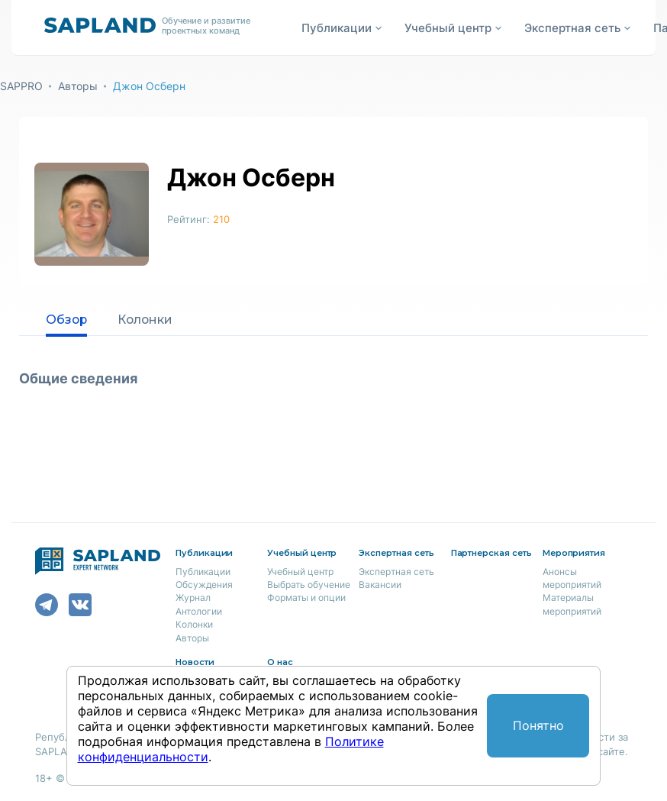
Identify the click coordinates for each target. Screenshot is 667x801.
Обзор (67, 319)
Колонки (147, 319)
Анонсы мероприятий (572, 578)
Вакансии (380, 584)
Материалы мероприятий (572, 604)
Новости (195, 662)
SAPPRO (21, 85)
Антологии (199, 611)
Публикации (203, 571)
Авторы (78, 85)
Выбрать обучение (308, 584)
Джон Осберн (149, 85)
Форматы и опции (306, 597)
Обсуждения (204, 584)
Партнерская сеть (491, 552)
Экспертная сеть (396, 571)
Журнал (193, 597)
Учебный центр (300, 571)
